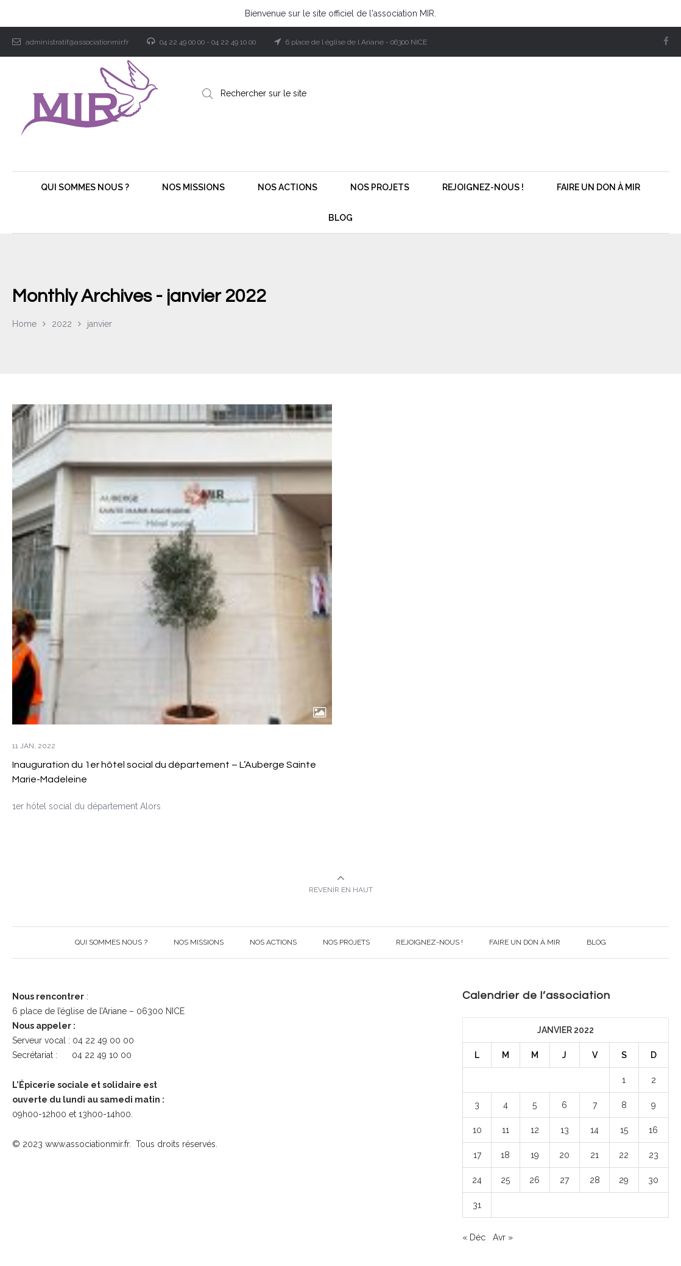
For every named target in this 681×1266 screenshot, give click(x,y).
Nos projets (346, 942)
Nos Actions (273, 942)
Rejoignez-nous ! (429, 942)
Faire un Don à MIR (524, 942)
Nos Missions (199, 942)
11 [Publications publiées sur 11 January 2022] (505, 1130)
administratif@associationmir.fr (77, 42)
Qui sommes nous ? (111, 942)
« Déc (473, 1237)
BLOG (596, 942)
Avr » (503, 1237)
